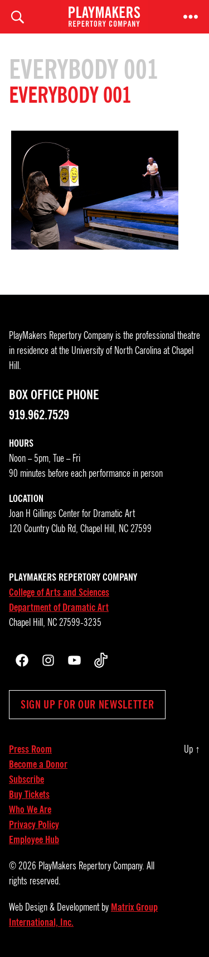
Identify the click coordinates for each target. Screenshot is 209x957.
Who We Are (30, 809)
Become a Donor (38, 764)
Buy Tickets (29, 794)
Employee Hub (34, 839)
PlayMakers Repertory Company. (91, 866)
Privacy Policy (34, 824)
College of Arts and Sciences (59, 592)
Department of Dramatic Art (59, 607)
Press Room (30, 749)
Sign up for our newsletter (87, 704)
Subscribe (26, 779)
